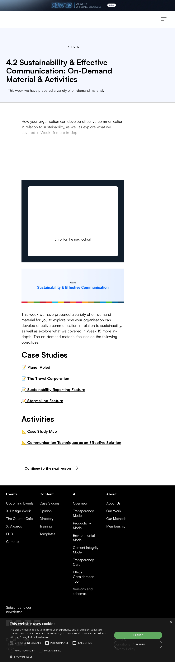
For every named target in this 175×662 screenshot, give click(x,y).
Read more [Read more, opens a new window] (42, 637)
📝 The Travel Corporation (45, 378)
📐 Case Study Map (39, 431)
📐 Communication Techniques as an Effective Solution (71, 442)
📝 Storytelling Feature (42, 400)
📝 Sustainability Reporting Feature (53, 389)
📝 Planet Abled (35, 367)
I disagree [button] (138, 644)
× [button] (170, 622)
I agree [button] (138, 635)
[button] (163, 19)
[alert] (87, 640)
